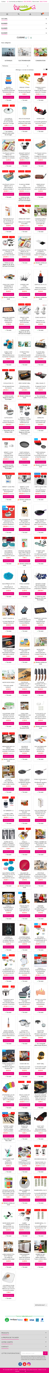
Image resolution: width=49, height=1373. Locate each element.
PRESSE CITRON (24, 87)
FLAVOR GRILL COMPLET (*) (40, 352)
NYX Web (22, 1371)
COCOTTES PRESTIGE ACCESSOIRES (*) (40, 1032)
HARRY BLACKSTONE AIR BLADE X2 (24, 1224)
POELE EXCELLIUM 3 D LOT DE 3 (8, 1064)
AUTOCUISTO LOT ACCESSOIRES (40, 714)
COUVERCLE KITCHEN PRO (8, 119)
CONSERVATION (40, 61)
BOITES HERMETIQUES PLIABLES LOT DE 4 (8, 89)
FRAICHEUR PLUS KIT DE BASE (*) (8, 219)
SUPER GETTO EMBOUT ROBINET (8, 842)
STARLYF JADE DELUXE (40, 551)
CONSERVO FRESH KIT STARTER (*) (40, 219)
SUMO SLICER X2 (40, 317)
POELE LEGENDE (24, 584)
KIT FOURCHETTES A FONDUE (40, 250)
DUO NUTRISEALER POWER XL (40, 747)
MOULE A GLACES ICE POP (40, 1000)
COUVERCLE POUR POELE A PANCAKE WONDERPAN (8, 1287)
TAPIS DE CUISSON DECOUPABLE (8, 650)
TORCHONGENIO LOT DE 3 (24, 1255)
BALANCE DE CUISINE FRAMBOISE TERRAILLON (24, 874)
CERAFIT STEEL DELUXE (24, 318)
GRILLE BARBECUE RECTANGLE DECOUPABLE (24, 521)
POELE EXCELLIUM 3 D (40, 780)
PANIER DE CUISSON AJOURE (40, 619)
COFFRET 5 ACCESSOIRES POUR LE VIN (8, 938)
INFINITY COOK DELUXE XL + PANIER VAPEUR (24, 488)
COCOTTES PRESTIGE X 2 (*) (24, 1031)
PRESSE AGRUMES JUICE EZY (24, 650)
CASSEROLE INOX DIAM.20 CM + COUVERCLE (8, 1001)
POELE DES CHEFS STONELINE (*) (8, 285)
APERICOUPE (40, 119)
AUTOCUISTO (8, 418)
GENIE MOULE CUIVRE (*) (40, 185)
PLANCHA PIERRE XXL (24, 185)
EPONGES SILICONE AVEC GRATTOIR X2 (24, 551)
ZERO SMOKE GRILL (24, 383)
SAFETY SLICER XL (8, 618)
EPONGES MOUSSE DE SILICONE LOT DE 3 (8, 1191)
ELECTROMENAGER (24, 61)
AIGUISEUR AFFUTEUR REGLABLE (24, 748)
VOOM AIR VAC (24, 1064)
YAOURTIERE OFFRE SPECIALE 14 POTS (8, 714)
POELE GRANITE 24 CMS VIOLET (40, 520)
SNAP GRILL (40, 1064)
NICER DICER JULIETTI (40, 650)
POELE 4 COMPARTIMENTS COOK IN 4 (24, 843)
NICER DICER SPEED (8, 682)
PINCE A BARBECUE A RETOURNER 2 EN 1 (41, 843)
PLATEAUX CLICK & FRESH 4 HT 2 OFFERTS (8, 186)
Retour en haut (41, 1305)
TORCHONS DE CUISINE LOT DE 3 (24, 969)
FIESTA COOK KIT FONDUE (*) (24, 1095)
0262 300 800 (27, 1)
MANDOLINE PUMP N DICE (8, 1159)
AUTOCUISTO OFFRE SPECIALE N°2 (8, 520)
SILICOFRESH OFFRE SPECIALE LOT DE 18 (8, 873)
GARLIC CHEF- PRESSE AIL (8, 352)
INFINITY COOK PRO (8, 487)
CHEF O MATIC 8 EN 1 (40, 487)
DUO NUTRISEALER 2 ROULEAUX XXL (40, 811)
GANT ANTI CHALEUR (40, 1127)
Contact (3, 1)
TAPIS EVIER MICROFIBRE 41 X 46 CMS (24, 715)
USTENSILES (8, 61)
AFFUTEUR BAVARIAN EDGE (40, 873)
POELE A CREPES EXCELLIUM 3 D (24, 780)
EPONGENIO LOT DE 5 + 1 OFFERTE (8, 1095)
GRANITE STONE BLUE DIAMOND (40, 584)
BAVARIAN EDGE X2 (41, 1159)
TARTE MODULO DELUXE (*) (40, 453)
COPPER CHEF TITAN (24, 285)
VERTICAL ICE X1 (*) (41, 285)
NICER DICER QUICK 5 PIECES (8, 1224)
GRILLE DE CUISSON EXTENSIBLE (8, 318)
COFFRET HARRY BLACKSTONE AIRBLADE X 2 (8, 1127)
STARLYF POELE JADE (24, 352)
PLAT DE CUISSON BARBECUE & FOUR (40, 1095)
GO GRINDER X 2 (8, 811)
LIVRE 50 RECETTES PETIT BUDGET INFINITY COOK (8, 1256)
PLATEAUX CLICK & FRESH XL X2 (24, 250)
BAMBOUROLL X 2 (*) (40, 1224)
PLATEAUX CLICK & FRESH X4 (40, 154)
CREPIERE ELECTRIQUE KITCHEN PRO (40, 907)
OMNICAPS (40, 418)
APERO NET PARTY (24, 219)
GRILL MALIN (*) (40, 383)
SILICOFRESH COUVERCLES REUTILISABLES (8, 552)
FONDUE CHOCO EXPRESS (40, 88)
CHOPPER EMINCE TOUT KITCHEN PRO (24, 938)
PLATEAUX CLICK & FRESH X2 (8, 154)
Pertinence (15, 66)
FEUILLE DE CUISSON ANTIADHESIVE (24, 1127)
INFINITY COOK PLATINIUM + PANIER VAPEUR (24, 419)
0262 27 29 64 (43, 1)
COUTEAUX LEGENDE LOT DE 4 (40, 683)
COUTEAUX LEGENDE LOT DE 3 (24, 683)
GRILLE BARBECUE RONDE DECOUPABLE (24, 1191)
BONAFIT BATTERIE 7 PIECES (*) (8, 250)
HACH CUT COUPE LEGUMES (24, 1159)
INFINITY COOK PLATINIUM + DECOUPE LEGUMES (8, 453)
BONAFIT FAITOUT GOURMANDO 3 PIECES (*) (24, 154)
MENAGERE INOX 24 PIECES (8, 747)
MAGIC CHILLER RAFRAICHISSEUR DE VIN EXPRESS (8, 1032)
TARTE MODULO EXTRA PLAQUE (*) (24, 453)
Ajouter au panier (8, 97)
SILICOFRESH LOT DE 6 (8, 584)
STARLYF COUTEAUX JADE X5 (24, 619)
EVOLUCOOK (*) (8, 383)
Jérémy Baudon (30, 1371)
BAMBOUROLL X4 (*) (40, 1190)
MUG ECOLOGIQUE (24, 119)
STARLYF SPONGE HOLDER (24, 1000)
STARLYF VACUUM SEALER (24, 811)
